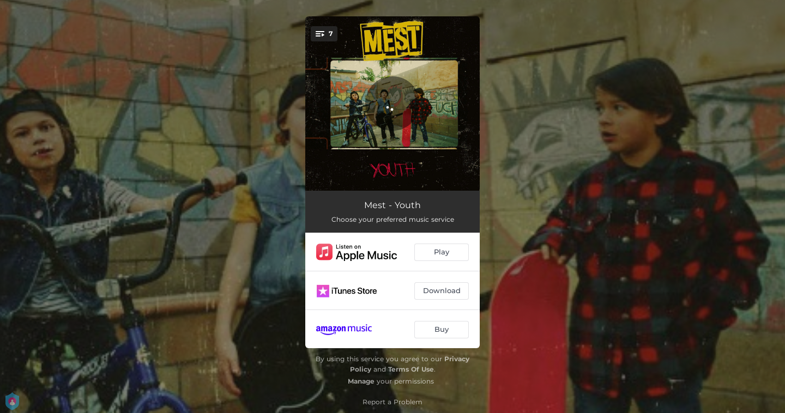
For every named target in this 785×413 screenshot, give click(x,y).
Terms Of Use (411, 369)
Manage (361, 381)
